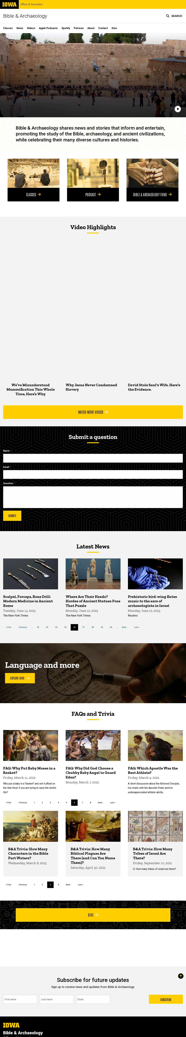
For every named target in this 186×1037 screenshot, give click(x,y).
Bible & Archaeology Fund (152, 194)
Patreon (79, 28)
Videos (31, 28)
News (20, 28)
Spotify (66, 28)
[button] (174, 16)
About (90, 28)
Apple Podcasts (48, 28)
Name (6, 451)
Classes (8, 28)
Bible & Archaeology (25, 15)
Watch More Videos (93, 411)
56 (75, 628)
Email (6, 467)
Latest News (93, 546)
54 (57, 627)
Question (8, 483)
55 (66, 627)
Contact (103, 28)
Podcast (93, 194)
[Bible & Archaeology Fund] (152, 173)
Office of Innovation (31, 4)
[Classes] (33, 173)
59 (103, 627)
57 (84, 627)
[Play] (178, 109)
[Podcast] (93, 173)
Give (114, 28)
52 (39, 627)
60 (112, 627)
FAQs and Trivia (93, 713)
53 (48, 627)
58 (94, 627)
